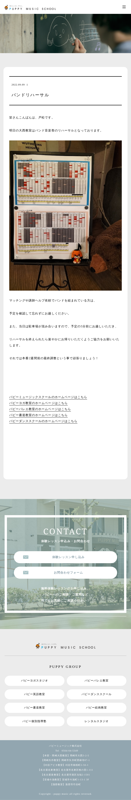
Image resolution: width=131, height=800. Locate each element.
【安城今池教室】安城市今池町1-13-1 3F (65, 779)
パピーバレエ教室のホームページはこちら (40, 409)
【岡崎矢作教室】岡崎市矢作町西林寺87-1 (65, 760)
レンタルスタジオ (97, 721)
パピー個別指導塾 (34, 721)
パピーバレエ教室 (97, 680)
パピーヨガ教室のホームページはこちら (38, 403)
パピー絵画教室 (96, 707)
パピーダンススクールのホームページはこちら (43, 421)
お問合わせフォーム (68, 572)
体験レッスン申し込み (68, 557)
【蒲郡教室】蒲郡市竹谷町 (65, 784)
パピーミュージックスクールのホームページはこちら (48, 397)
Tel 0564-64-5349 (65, 750)
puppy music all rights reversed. (73, 794)
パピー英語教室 (34, 694)
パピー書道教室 (34, 707)
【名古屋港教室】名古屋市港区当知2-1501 (65, 774)
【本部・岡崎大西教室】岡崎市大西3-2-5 (65, 755)
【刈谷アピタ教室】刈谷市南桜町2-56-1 (66, 765)
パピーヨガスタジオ (34, 680)
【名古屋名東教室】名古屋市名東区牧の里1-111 (65, 769)
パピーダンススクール (97, 694)
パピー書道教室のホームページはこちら (38, 415)
